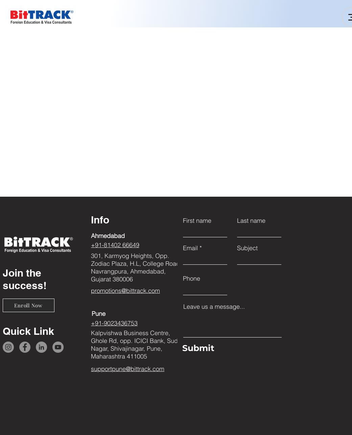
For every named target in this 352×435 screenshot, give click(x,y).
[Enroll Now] (28, 305)
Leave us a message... (214, 307)
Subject (247, 248)
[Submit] (231, 348)
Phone (191, 279)
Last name (251, 221)
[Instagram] (8, 347)
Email (190, 248)
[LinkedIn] (41, 347)
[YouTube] (58, 347)
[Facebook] (24, 347)
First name (197, 221)
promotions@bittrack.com (125, 291)
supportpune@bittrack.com (127, 369)
